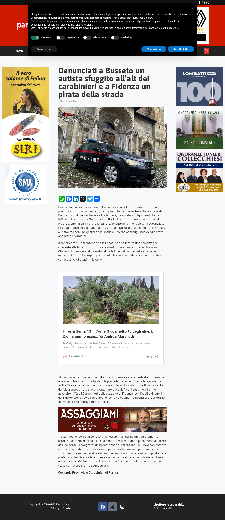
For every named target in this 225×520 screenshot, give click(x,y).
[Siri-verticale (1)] (25, 68)
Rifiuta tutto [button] (154, 49)
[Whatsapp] (207, 2)
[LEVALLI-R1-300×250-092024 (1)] (199, 110)
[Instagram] (203, 2)
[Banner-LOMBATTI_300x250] (199, 68)
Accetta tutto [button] (180, 49)
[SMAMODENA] (26, 166)
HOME (19, 50)
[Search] (206, 51)
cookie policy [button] (145, 17)
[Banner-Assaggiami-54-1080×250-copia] (112, 409)
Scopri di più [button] (44, 49)
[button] (192, 8)
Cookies (67, 508)
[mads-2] (199, 153)
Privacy (55, 508)
